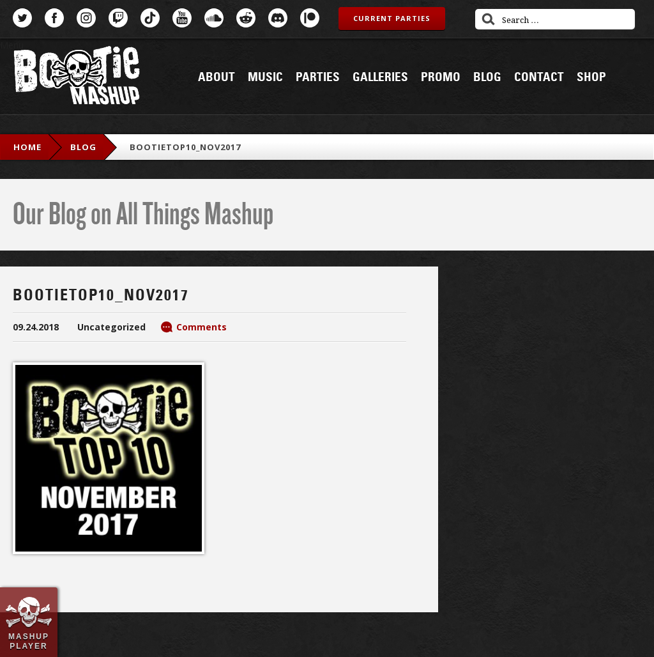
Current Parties (391, 18)
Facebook (54, 17)
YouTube (182, 17)
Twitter (22, 17)
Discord (277, 17)
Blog (487, 77)
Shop (591, 77)
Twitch (118, 17)
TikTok (150, 17)
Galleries (380, 77)
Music (265, 77)
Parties (318, 77)
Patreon (309, 17)
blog (83, 147)
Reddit (245, 17)
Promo (440, 77)
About (216, 77)
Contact (539, 77)
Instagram (86, 17)
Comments (201, 327)
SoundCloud (214, 17)
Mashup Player (28, 641)
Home (27, 147)
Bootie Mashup (77, 78)
